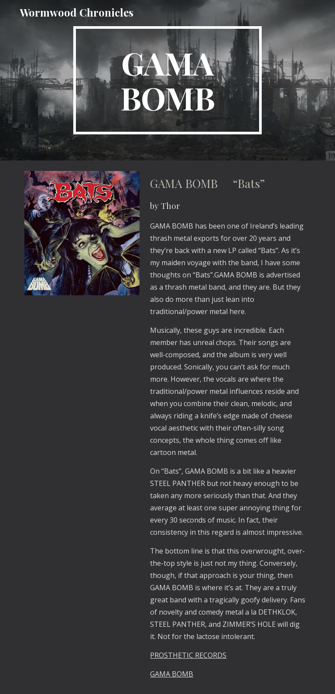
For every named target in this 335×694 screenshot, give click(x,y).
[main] (167, 80)
